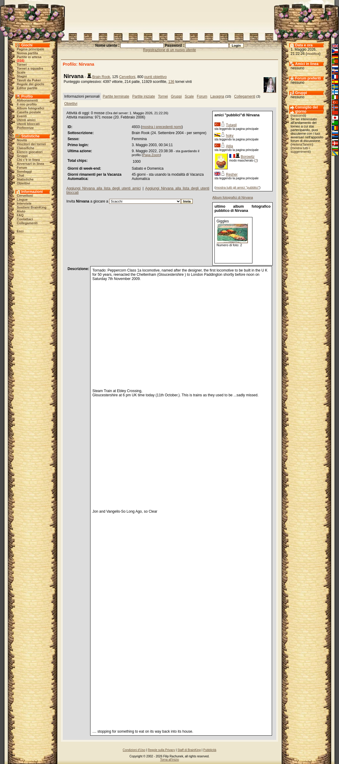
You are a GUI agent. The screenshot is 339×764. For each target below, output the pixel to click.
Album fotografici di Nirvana (232, 197)
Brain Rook (101, 77)
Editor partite (27, 88)
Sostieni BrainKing (31, 207)
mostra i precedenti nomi (162, 127)
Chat (20, 175)
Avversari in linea (30, 163)
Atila (229, 146)
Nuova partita (27, 53)
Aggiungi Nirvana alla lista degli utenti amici (103, 188)
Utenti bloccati (28, 124)
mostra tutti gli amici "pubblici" (237, 187)
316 (20, 60)
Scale (21, 72)
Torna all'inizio (169, 759)
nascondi (298, 115)
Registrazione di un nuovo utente (169, 50)
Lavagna (217, 96)
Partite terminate (116, 96)
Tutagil (231, 125)
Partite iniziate (143, 96)
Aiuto (21, 211)
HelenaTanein (302, 144)
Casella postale (29, 112)
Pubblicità (209, 750)
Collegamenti (27, 223)
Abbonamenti (27, 100)
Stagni (22, 76)
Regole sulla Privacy (161, 750)
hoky (229, 136)
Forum (22, 167)
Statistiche (25, 179)
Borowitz (248, 157)
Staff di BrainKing (189, 750)
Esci (20, 231)
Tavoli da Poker (29, 80)
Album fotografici (30, 108)
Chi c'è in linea (28, 160)
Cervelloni (25, 195)
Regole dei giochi (30, 84)
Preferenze (25, 128)
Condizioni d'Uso (134, 750)
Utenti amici (26, 120)
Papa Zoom (151, 155)
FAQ (20, 215)
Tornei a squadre (30, 68)
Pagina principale (30, 49)
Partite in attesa (29, 57)
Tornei (22, 64)
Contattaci (25, 219)
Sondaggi (24, 171)
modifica (313, 53)
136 (171, 82)
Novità (22, 140)
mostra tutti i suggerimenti (300, 149)
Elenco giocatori (30, 152)
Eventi (22, 116)
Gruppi (22, 156)
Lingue (22, 199)
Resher (232, 174)
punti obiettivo (155, 77)
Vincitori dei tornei (31, 144)
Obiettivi (23, 183)
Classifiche (25, 148)
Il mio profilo (27, 104)
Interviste (24, 203)
